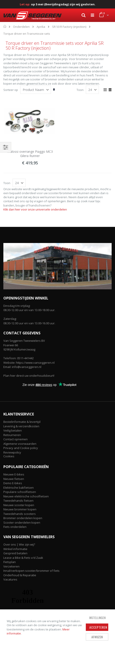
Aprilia (41, 26)
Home (5, 26)
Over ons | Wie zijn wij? (19, 544)
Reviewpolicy (12, 452)
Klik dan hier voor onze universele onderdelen (35, 209)
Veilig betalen (12, 430)
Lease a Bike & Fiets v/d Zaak (23, 558)
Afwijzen (97, 636)
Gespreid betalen (15, 553)
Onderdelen (21, 26)
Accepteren (98, 627)
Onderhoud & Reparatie (19, 575)
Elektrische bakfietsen (18, 488)
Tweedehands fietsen (18, 501)
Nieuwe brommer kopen (19, 509)
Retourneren (12, 435)
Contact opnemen (15, 439)
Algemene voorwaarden (19, 444)
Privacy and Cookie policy (20, 448)
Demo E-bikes (12, 483)
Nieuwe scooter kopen (18, 505)
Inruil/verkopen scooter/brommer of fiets (31, 571)
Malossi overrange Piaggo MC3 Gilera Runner (30, 153)
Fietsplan (9, 562)
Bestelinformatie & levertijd (21, 422)
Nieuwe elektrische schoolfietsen (26, 496)
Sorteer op (10, 90)
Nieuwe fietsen (13, 479)
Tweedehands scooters (19, 514)
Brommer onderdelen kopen (22, 518)
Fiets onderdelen (15, 527)
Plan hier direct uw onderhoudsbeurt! (28, 376)
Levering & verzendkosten (21, 426)
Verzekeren (11, 566)
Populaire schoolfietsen (19, 492)
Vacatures (10, 579)
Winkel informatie (15, 549)
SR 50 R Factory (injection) (69, 26)
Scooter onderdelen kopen (21, 522)
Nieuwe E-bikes (13, 474)
